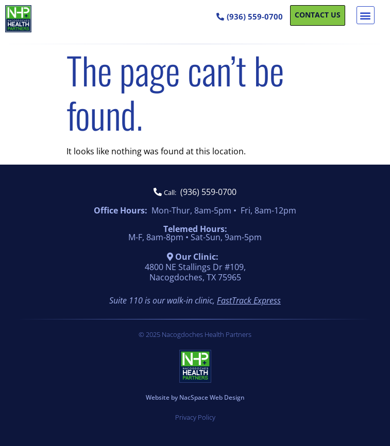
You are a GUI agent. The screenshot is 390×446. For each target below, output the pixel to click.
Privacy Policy (195, 417)
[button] (366, 15)
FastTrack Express (249, 300)
